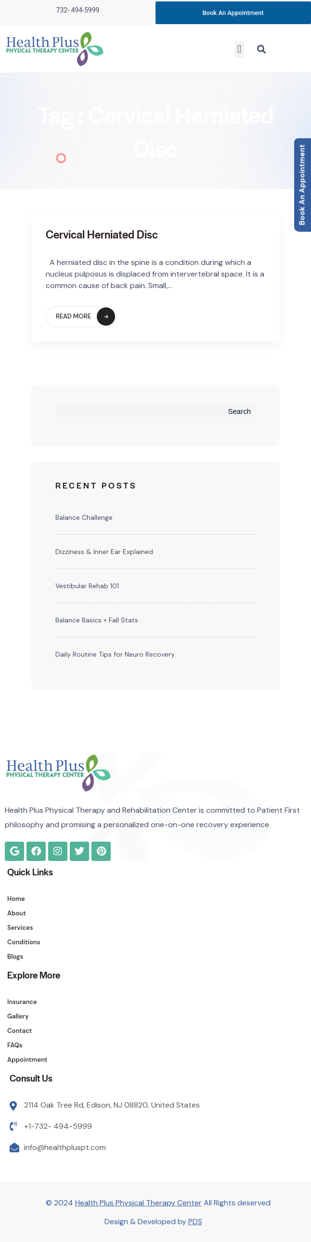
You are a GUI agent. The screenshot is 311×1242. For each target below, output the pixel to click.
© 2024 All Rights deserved (158, 1203)
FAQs (15, 1045)
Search (239, 411)
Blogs (15, 956)
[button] (239, 49)
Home (16, 899)
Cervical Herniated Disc (102, 234)
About (16, 913)
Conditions (23, 942)
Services (20, 928)
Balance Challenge (84, 517)
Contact (19, 1031)
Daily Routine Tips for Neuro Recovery (115, 654)
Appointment (27, 1060)
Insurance (22, 1002)
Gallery (18, 1016)
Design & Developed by (153, 1221)
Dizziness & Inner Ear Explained (104, 551)
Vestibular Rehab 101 (87, 585)
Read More (85, 316)
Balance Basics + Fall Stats (96, 620)
